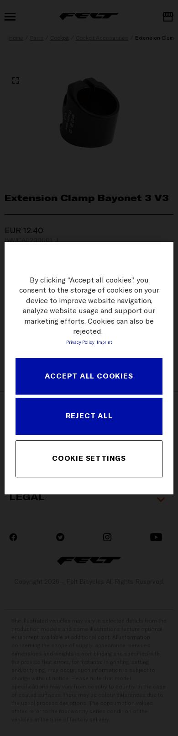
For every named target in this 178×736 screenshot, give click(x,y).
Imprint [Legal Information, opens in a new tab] (104, 342)
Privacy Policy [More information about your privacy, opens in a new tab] (80, 342)
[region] (89, 368)
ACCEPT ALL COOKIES (89, 375)
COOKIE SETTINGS (89, 458)
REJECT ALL (89, 415)
